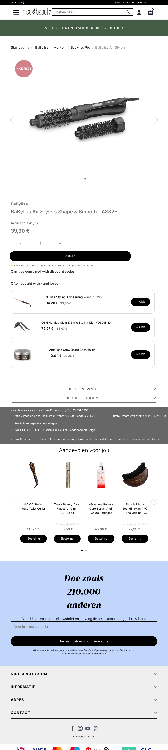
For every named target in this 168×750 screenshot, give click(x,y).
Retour (156, 439)
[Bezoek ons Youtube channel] (87, 729)
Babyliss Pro (80, 47)
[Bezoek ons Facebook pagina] (72, 729)
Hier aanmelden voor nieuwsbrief (84, 641)
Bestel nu (70, 256)
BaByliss (42, 47)
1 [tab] (82, 551)
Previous (12, 120)
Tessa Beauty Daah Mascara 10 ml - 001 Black (67, 508)
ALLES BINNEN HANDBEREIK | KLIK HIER (84, 28)
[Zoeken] (92, 12)
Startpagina (20, 47)
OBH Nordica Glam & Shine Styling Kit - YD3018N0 (76, 322)
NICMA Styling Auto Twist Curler (33, 506)
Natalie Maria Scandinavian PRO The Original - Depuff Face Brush (135, 509)
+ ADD (140, 301)
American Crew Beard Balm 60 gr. (72, 349)
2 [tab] (86, 551)
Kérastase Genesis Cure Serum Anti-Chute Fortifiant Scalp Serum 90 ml (101, 509)
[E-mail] (84, 626)
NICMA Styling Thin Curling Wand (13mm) (74, 297)
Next (156, 120)
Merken (59, 47)
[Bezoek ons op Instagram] (80, 729)
